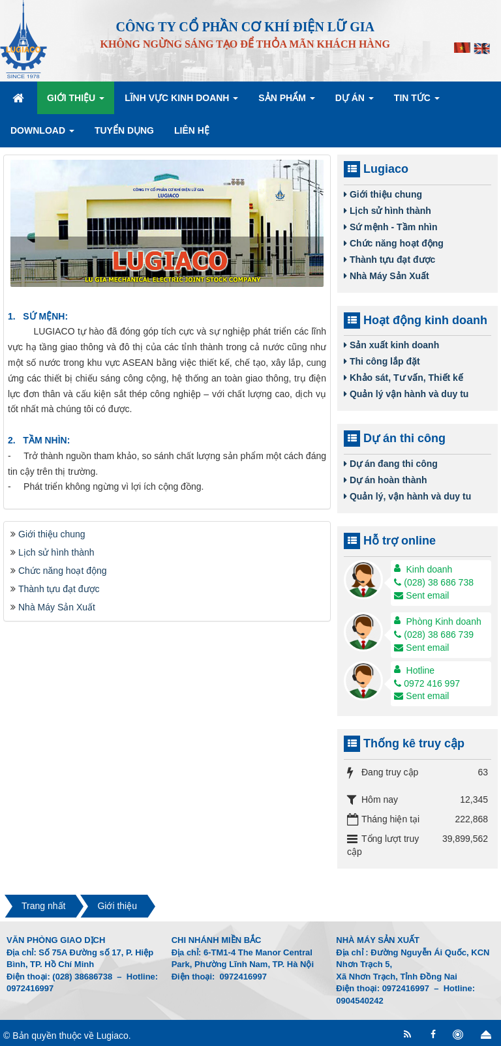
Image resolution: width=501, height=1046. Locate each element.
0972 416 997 (427, 683)
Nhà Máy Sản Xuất (56, 607)
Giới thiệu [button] (75, 102)
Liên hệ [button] (191, 130)
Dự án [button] (354, 102)
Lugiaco (113, 1035)
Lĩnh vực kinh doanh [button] (181, 102)
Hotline (420, 670)
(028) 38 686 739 (434, 634)
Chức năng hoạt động (62, 570)
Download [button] (42, 134)
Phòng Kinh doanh (443, 621)
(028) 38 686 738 (434, 582)
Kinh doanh (429, 569)
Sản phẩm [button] (286, 102)
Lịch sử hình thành (56, 552)
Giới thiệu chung (51, 534)
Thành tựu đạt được (59, 589)
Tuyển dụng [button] (124, 130)
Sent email (421, 595)
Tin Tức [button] (417, 102)
